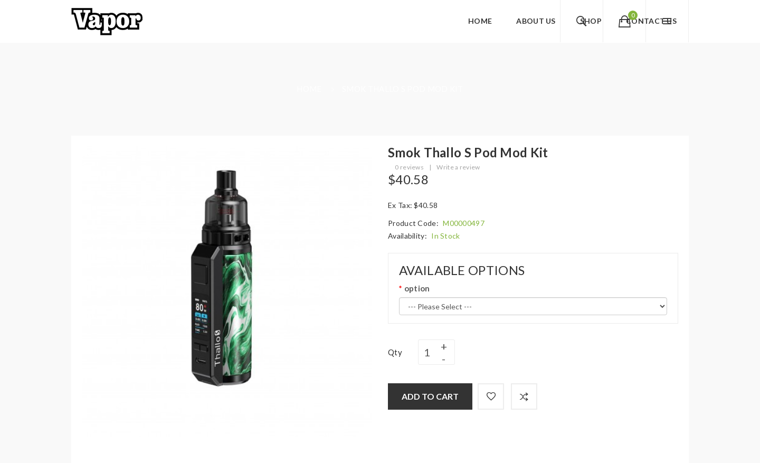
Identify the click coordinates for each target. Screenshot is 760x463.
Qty (395, 352)
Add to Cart (430, 396)
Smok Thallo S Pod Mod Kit (402, 88)
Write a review (458, 167)
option (417, 288)
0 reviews (409, 167)
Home (309, 88)
